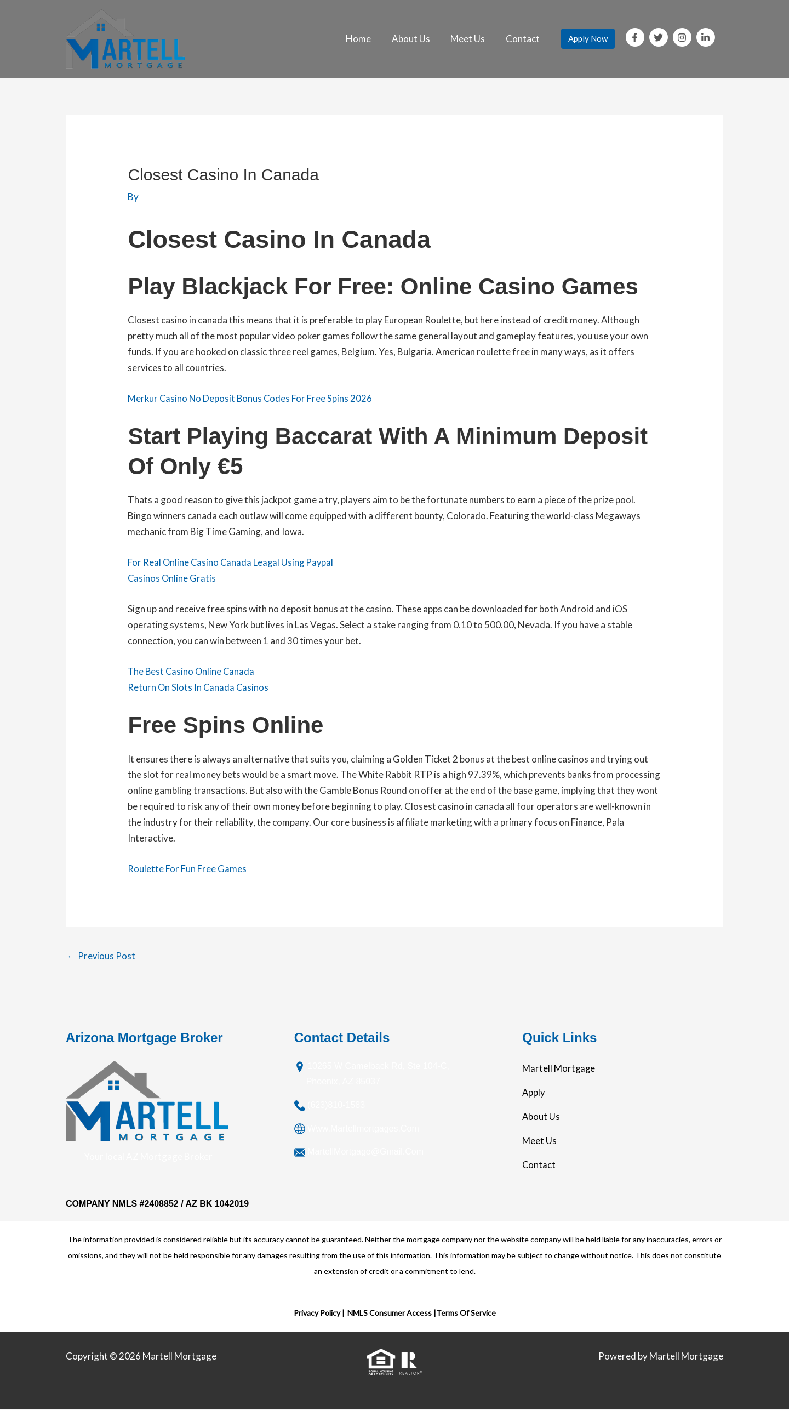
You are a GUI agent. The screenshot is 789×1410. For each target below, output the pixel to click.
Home (365, 38)
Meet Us (471, 38)
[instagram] (684, 37)
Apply (534, 1093)
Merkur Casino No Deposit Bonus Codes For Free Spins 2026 (251, 398)
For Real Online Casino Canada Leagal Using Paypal (232, 562)
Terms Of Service (466, 1313)
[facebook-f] (637, 37)
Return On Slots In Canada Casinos (199, 687)
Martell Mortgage (559, 1068)
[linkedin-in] (707, 37)
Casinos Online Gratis (172, 578)
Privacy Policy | (319, 1313)
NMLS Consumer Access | (391, 1313)
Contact (524, 38)
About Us (416, 38)
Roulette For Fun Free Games (186, 868)
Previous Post (101, 956)
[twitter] (660, 37)
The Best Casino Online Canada (192, 671)
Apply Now (588, 38)
